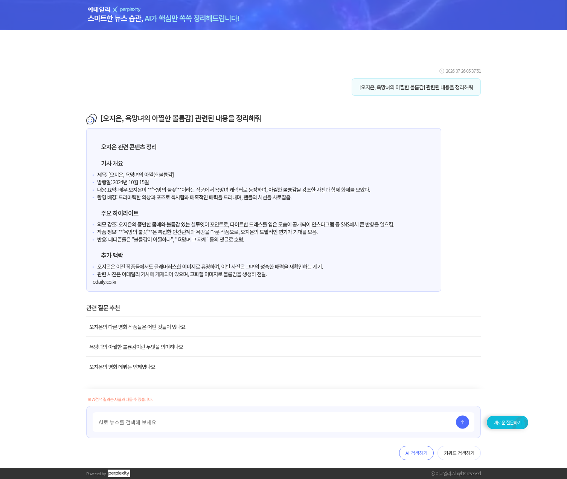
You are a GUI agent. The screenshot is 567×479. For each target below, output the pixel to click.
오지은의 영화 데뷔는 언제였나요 (122, 366)
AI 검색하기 (416, 453)
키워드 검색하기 (459, 453)
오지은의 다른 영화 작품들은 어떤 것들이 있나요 (137, 327)
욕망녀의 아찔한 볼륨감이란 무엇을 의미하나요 (136, 346)
